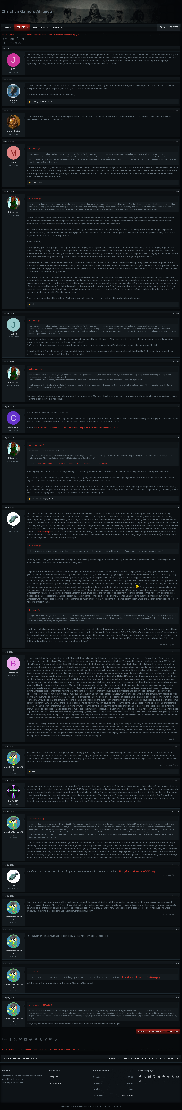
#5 (177, 194)
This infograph (60, 534)
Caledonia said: (36, 448)
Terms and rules (131, 1058)
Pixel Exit (119, 1107)
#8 (177, 409)
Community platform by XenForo (83, 1107)
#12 (176, 749)
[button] (28, 27)
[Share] (173, 51)
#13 (176, 783)
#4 (177, 144)
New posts (53, 1075)
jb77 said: (34, 152)
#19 (176, 1001)
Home (8, 27)
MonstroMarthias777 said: (40, 1008)
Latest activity (55, 1081)
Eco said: (33, 974)
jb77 (6, 46)
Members (58, 27)
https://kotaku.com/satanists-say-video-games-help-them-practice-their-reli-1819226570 (77, 430)
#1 (177, 51)
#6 (177, 316)
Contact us (113, 1058)
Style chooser (11, 1058)
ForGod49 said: (36, 821)
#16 (176, 899)
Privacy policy (149, 1058)
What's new (39, 27)
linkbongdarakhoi (126, 1095)
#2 (177, 82)
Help (162, 1058)
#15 (176, 868)
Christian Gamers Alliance (26, 11)
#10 (176, 510)
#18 (176, 967)
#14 (176, 814)
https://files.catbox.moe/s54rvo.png (138, 874)
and (43, 104)
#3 (177, 113)
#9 (177, 440)
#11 (176, 655)
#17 (176, 933)
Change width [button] (30, 1058)
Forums (21, 27)
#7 (177, 365)
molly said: (34, 202)
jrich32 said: (34, 372)
